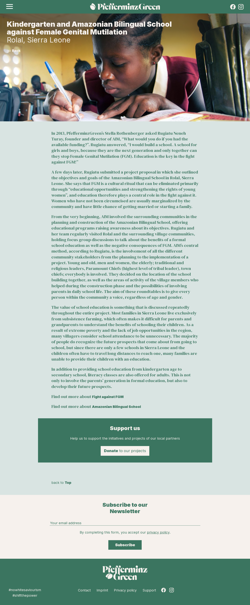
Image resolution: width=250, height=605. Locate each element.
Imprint (102, 590)
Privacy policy (125, 590)
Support (149, 590)
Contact (84, 590)
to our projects (125, 450)
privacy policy (158, 532)
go (13, 51)
